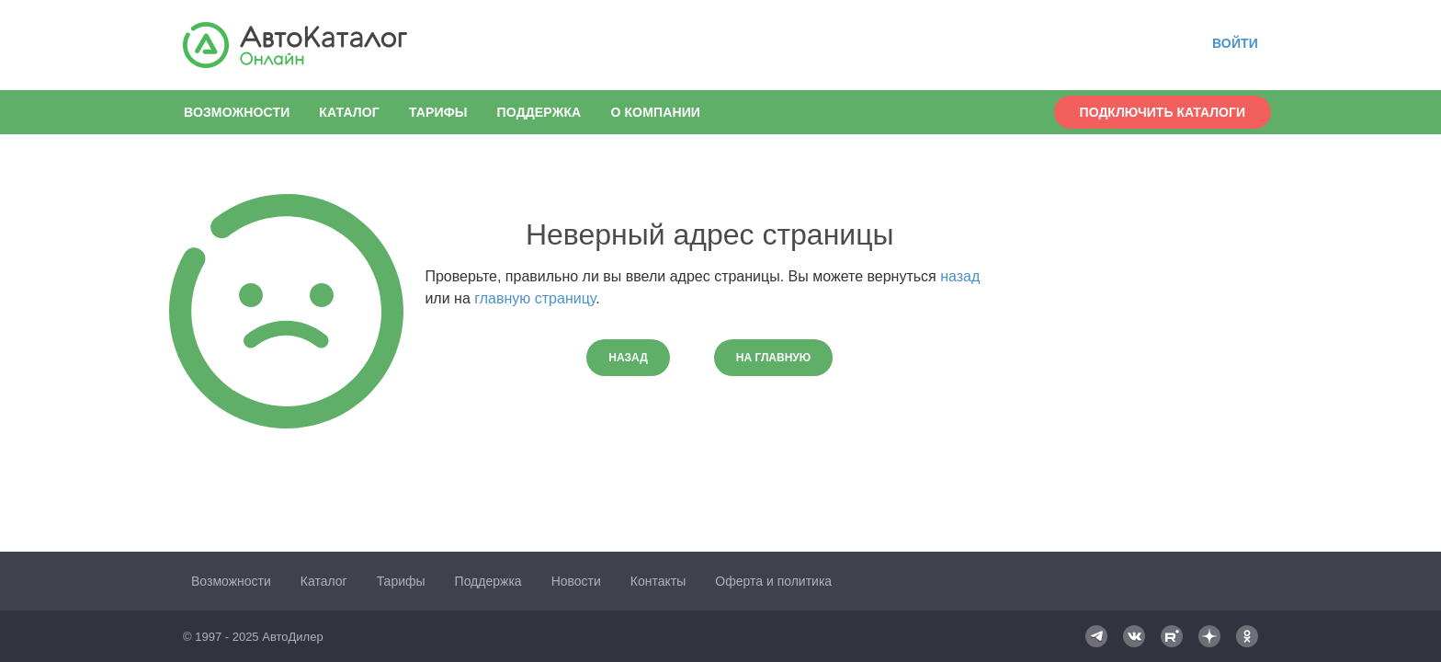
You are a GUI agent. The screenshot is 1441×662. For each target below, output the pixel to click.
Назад (628, 357)
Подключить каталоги (1162, 112)
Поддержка (539, 112)
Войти (1235, 43)
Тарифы (438, 112)
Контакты (658, 581)
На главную (773, 357)
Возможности (236, 112)
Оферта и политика (773, 581)
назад (960, 276)
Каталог (349, 112)
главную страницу (535, 298)
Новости (576, 581)
